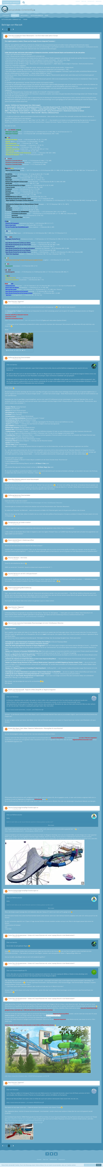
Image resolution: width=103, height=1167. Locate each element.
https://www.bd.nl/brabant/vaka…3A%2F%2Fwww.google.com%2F (28, 1076)
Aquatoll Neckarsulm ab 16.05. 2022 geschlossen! (22, 573)
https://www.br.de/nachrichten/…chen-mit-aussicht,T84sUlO (23, 320)
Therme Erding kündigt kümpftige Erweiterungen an (23, 807)
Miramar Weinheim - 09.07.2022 (17, 557)
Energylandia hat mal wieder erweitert (19, 522)
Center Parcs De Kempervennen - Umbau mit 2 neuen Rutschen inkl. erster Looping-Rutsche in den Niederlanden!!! (41, 935)
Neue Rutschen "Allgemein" (16, 301)
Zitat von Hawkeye (12, 697)
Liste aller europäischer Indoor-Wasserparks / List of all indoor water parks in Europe (33, 35)
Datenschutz (91, 1)
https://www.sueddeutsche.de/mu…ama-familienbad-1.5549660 (24, 616)
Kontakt (78, 1)
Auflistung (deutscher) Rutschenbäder (19, 357)
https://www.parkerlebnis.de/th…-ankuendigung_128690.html (23, 831)
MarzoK (10, 37)
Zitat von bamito (11, 364)
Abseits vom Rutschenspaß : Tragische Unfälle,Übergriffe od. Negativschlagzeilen (32, 689)
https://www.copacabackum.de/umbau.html (28, 1122)
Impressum (98, 1)
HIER (22, 168)
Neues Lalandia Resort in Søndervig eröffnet (21, 540)
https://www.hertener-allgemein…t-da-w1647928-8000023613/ (24, 1120)
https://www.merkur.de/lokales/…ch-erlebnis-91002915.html (24, 1102)
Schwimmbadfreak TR (53, 1015)
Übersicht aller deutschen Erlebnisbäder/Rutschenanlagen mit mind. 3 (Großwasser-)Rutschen (34, 502)
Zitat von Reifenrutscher (14, 815)
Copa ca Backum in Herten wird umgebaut (19, 1118)
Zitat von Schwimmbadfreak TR (16, 970)
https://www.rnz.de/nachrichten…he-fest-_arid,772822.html (24, 709)
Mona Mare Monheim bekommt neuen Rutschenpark (23, 479)
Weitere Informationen (90, 1165)
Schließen (99, 1165)
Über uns (83, 1)
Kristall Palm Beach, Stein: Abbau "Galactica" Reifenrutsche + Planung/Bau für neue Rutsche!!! (35, 728)
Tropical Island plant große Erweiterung (19, 587)
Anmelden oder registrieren (11, 2)
